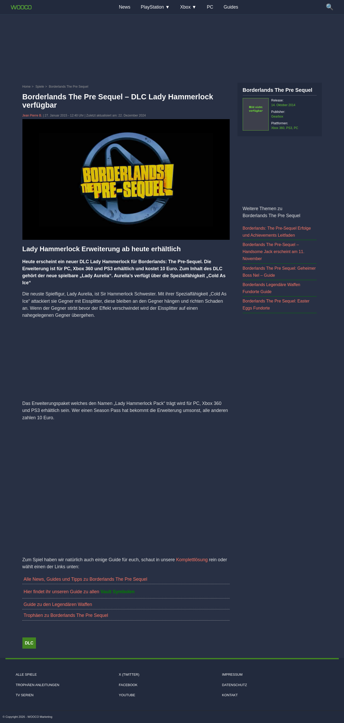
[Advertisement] (172, 48)
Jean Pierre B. (32, 115)
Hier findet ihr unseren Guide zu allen (79, 591)
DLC (29, 643)
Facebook (128, 685)
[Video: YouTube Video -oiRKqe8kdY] (126, 483)
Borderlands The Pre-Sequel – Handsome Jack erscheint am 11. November (273, 251)
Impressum (232, 674)
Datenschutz (234, 685)
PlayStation (152, 7)
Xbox (185, 7)
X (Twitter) (129, 674)
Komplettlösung (192, 559)
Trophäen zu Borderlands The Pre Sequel (66, 615)
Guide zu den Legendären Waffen (58, 604)
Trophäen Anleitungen (37, 685)
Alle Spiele (26, 674)
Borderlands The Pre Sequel (277, 90)
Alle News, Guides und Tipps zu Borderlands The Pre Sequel (85, 579)
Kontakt (230, 695)
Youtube (127, 695)
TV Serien (25, 695)
